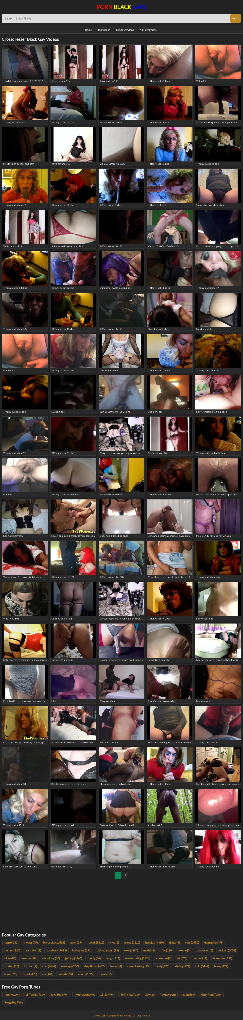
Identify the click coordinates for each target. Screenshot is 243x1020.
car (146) (47, 974)
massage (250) (70, 966)
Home (88, 29)
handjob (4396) (154, 942)
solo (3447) (202, 966)
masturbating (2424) (137, 958)
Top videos (104, 29)
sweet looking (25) (138, 966)
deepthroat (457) (94, 966)
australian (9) (33, 950)
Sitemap (146, 1015)
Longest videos (125, 29)
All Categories (148, 29)
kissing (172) (182, 966)
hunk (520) (10, 974)
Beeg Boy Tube (13, 1002)
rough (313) (113, 958)
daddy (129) (162, 966)
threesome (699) (222, 958)
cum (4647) (49, 966)
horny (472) (221, 966)
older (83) (10, 958)
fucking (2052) (227, 950)
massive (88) (28, 958)
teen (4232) (11, 942)
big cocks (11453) (54, 942)
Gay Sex (149, 994)
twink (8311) (96, 942)
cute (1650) (192, 942)
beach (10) (105, 974)
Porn (121, 7)
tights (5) (174, 942)
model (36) (149, 950)
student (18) (11, 966)
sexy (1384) (131, 950)
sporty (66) (94, 958)
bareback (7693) (56, 950)
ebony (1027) (86, 974)
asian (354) (76, 942)
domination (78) (213, 942)
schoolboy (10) (51, 958)
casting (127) (12, 950)
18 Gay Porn (107, 994)
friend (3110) (132, 942)
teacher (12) (199, 958)
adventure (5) (163, 958)
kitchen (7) (30, 966)
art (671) (182, 958)
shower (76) (31, 942)
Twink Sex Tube (129, 994)
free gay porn (168, 994)
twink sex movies (84, 994)
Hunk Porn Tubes (211, 994)
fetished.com (12, 994)
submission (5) (204, 950)
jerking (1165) (73, 958)
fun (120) (167, 950)
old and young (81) (108, 950)
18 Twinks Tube (35, 994)
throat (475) (29, 974)
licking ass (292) (81, 950)
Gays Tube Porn (59, 994)
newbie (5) (184, 950)
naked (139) (65, 974)
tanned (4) (116, 966)
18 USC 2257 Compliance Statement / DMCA (116, 1015)
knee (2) (114, 942)
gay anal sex (188, 994)
